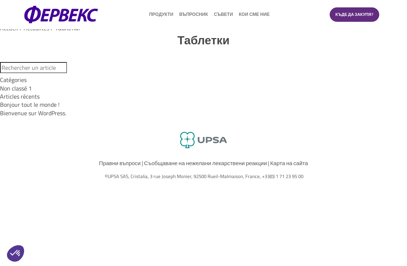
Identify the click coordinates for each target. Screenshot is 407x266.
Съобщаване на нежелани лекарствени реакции (205, 163)
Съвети (223, 15)
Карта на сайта (289, 163)
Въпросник (193, 15)
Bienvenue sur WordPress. (33, 113)
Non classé (16, 88)
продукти (161, 15)
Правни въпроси (120, 163)
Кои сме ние (254, 15)
